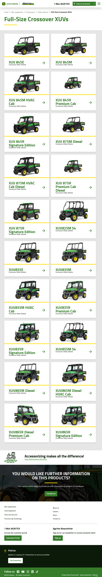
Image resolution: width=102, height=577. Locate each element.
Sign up (58, 538)
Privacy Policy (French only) (70, 575)
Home (6, 12)
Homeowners (30, 12)
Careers (55, 511)
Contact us (51, 493)
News (55, 515)
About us (56, 508)
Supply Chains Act (85, 575)
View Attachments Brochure (36, 459)
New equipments (17, 12)
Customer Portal (13, 538)
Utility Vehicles (43, 12)
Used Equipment (10, 511)
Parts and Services (11, 515)
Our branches (15, 561)
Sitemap (95, 575)
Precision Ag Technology (13, 519)
